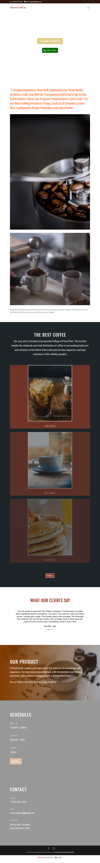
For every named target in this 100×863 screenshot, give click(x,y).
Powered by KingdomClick (64, 852)
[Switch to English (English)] (58, 857)
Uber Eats (51, 50)
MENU (50, 575)
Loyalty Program (50, 41)
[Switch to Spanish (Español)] (45, 857)
